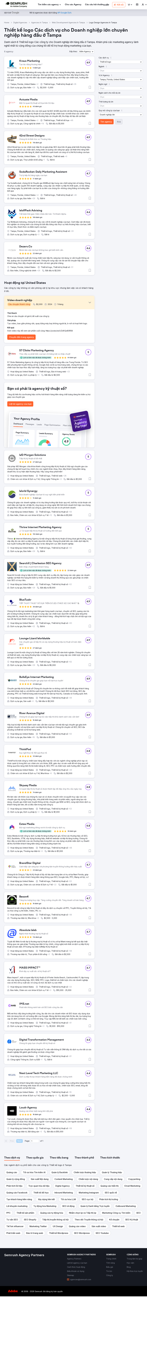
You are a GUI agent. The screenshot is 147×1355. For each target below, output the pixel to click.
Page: (27, 1141)
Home (6, 22)
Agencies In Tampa (39, 22)
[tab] (12, 1157)
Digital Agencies (20, 22)
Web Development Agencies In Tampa (68, 22)
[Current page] (34, 1141)
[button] (130, 4)
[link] (73, 4)
